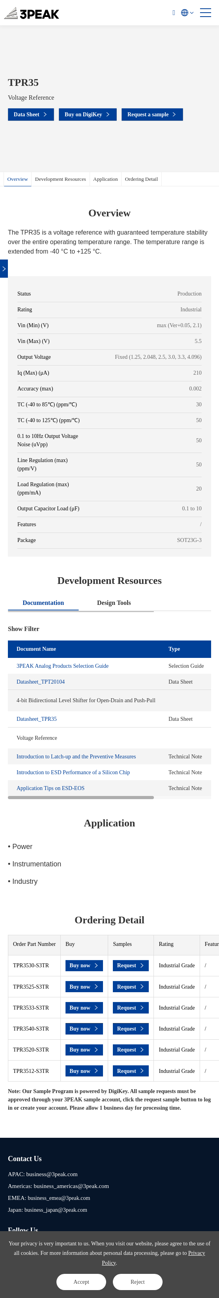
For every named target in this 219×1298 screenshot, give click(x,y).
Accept (81, 1282)
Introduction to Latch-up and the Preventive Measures (76, 757)
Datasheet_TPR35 (37, 719)
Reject (138, 1282)
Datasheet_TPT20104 (41, 682)
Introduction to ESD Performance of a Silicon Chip (73, 772)
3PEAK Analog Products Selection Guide (63, 666)
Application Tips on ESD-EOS (50, 788)
